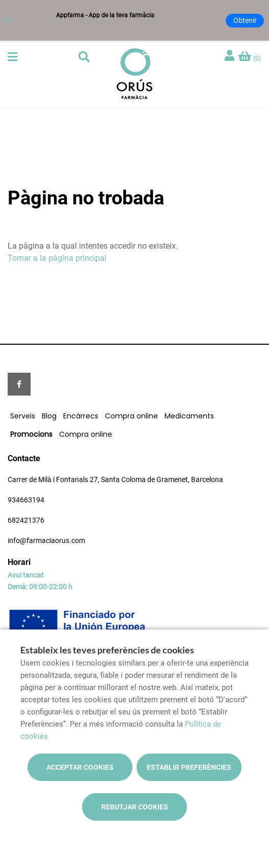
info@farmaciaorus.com (46, 540)
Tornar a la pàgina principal (57, 258)
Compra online (131, 416)
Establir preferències (189, 767)
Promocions (31, 434)
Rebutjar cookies (134, 807)
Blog (49, 416)
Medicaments (189, 416)
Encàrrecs (80, 416)
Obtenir (245, 20)
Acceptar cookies (80, 767)
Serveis (22, 416)
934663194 (26, 500)
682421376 (26, 520)
